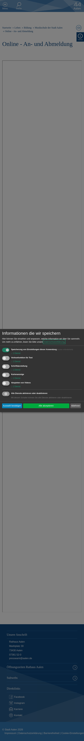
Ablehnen (75, 406)
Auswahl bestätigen (12, 406)
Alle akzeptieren (46, 406)
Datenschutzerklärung (54, 342)
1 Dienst (15, 353)
